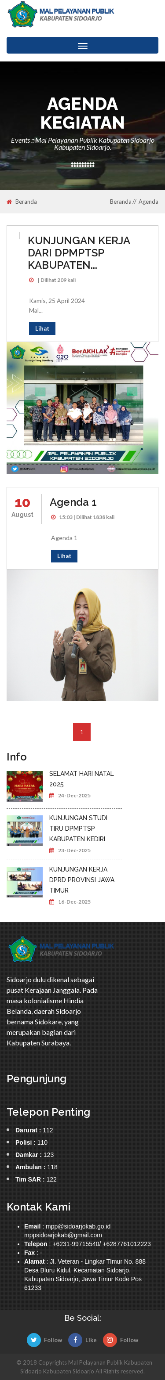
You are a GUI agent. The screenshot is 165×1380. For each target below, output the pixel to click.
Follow (44, 1340)
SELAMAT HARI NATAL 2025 (81, 779)
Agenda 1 (73, 502)
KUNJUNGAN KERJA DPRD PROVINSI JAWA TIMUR (81, 880)
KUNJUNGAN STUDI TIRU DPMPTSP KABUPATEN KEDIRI (78, 828)
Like (82, 1340)
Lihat (42, 328)
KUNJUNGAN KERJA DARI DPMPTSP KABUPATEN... (79, 252)
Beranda (22, 202)
